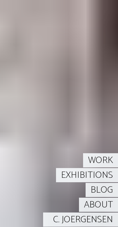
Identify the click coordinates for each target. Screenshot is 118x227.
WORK (100, 160)
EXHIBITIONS (87, 175)
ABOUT (98, 205)
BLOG (102, 190)
